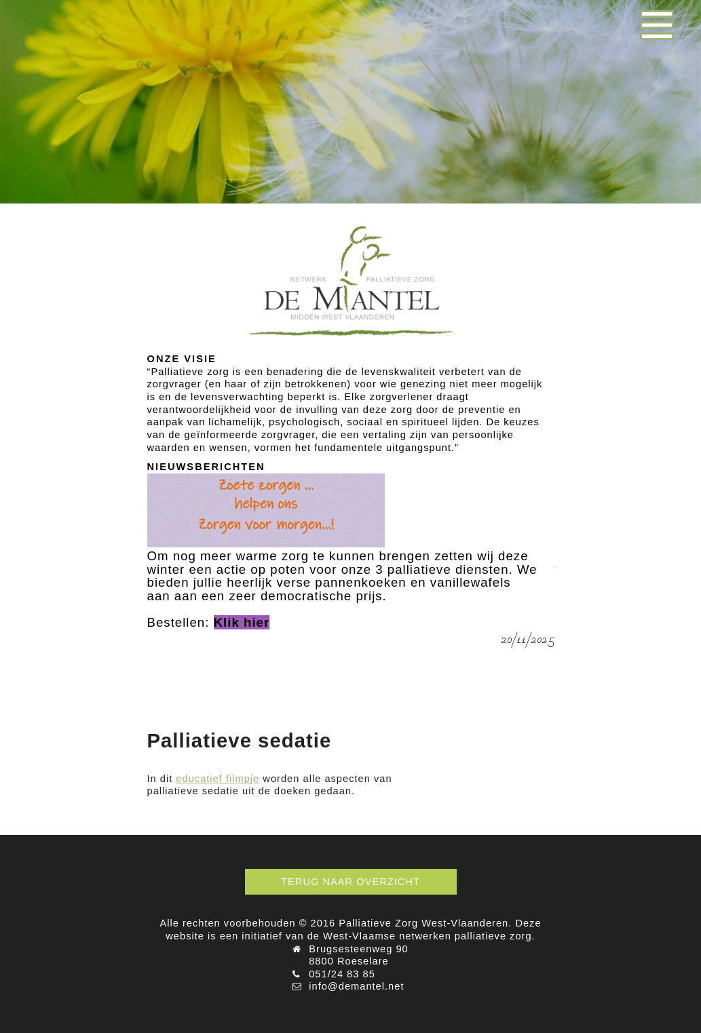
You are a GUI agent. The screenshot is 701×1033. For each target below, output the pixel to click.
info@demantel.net (356, 986)
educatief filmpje (217, 778)
